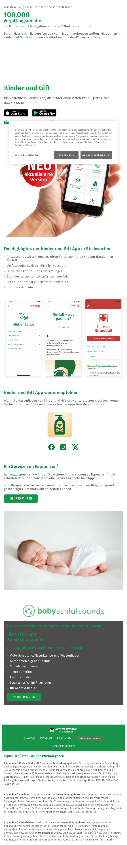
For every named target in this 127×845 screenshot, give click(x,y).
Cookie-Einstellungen (90, 738)
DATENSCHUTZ (64, 738)
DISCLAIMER (29, 738)
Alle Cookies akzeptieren (96, 155)
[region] (63, 142)
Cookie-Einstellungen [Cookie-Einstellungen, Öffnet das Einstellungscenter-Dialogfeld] (27, 155)
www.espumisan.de (23, 474)
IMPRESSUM (46, 738)
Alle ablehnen (66, 155)
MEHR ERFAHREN (21, 498)
